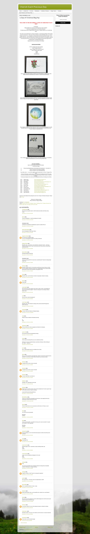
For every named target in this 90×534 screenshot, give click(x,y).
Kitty (23, 410)
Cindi (23, 438)
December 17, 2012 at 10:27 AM (27, 401)
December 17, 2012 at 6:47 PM (27, 427)
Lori (23, 295)
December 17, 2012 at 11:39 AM (27, 407)
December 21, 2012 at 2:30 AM (27, 474)
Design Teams (53, 10)
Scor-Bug (28, 204)
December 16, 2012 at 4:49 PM (27, 371)
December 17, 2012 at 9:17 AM (27, 393)
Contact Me (25, 10)
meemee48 (24, 309)
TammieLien (24, 325)
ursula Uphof (24, 287)
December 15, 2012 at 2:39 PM (27, 328)
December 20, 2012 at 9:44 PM (27, 441)
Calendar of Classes (45, 10)
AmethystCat (24, 517)
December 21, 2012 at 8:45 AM (27, 481)
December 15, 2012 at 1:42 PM (27, 322)
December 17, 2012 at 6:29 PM (27, 417)
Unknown (24, 265)
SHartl (23, 497)
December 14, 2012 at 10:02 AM (27, 219)
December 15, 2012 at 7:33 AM (27, 262)
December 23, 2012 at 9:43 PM (27, 493)
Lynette (23, 478)
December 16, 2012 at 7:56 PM (27, 377)
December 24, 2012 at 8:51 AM (27, 507)
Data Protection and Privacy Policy (25, 12)
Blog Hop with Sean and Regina (27, 203)
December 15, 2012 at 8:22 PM (27, 350)
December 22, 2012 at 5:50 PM (27, 487)
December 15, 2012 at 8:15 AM (27, 277)
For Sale (31, 10)
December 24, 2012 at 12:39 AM (27, 501)
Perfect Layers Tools (23, 204)
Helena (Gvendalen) (25, 229)
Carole (23, 338)
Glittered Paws (24, 243)
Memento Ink (48, 203)
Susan (23, 274)
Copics (35, 203)
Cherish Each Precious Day (33, 7)
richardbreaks (24, 209)
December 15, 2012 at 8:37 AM (27, 292)
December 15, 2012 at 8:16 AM (27, 283)
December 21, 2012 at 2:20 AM (27, 468)
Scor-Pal (32, 204)
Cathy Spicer (24, 511)
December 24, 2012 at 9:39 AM (27, 514)
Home (20, 10)
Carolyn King (24, 431)
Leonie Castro (24, 453)
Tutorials (59, 10)
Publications (37, 10)
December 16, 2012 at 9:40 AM (27, 358)
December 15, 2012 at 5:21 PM (27, 344)
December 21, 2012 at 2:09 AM (27, 458)
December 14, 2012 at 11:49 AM (27, 226)
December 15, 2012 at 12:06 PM (27, 312)
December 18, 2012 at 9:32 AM (27, 435)
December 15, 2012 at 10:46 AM (27, 306)
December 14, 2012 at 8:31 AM (27, 213)
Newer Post (22, 527)
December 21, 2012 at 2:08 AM (27, 450)
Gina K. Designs (43, 203)
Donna (23, 216)
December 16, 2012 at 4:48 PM (27, 364)
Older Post (50, 527)
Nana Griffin (24, 484)
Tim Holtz (35, 204)
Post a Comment (24, 522)
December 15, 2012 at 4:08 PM (27, 334)
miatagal (23, 462)
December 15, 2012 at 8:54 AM (27, 298)
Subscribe (62, 22)
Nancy (23, 354)
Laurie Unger (24, 302)
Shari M (23, 404)
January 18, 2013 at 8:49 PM (27, 520)
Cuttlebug (38, 203)
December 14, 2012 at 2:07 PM (27, 232)
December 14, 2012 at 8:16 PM (27, 248)
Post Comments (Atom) (28, 529)
